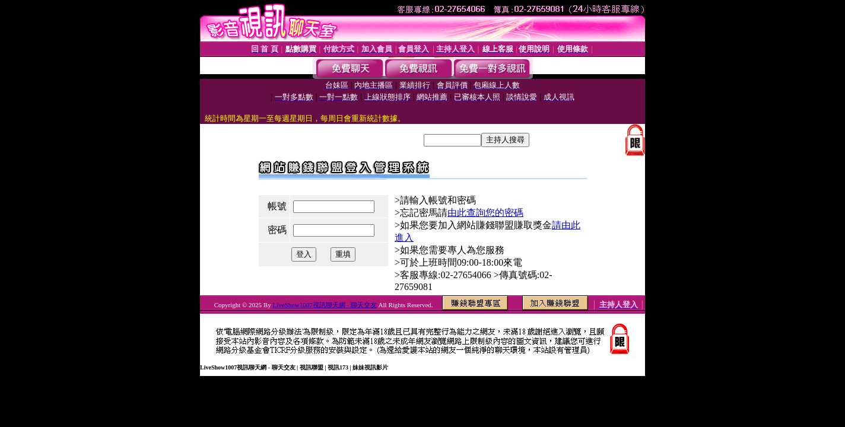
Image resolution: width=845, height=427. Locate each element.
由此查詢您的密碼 (485, 213)
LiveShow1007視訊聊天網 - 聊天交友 (324, 304)
